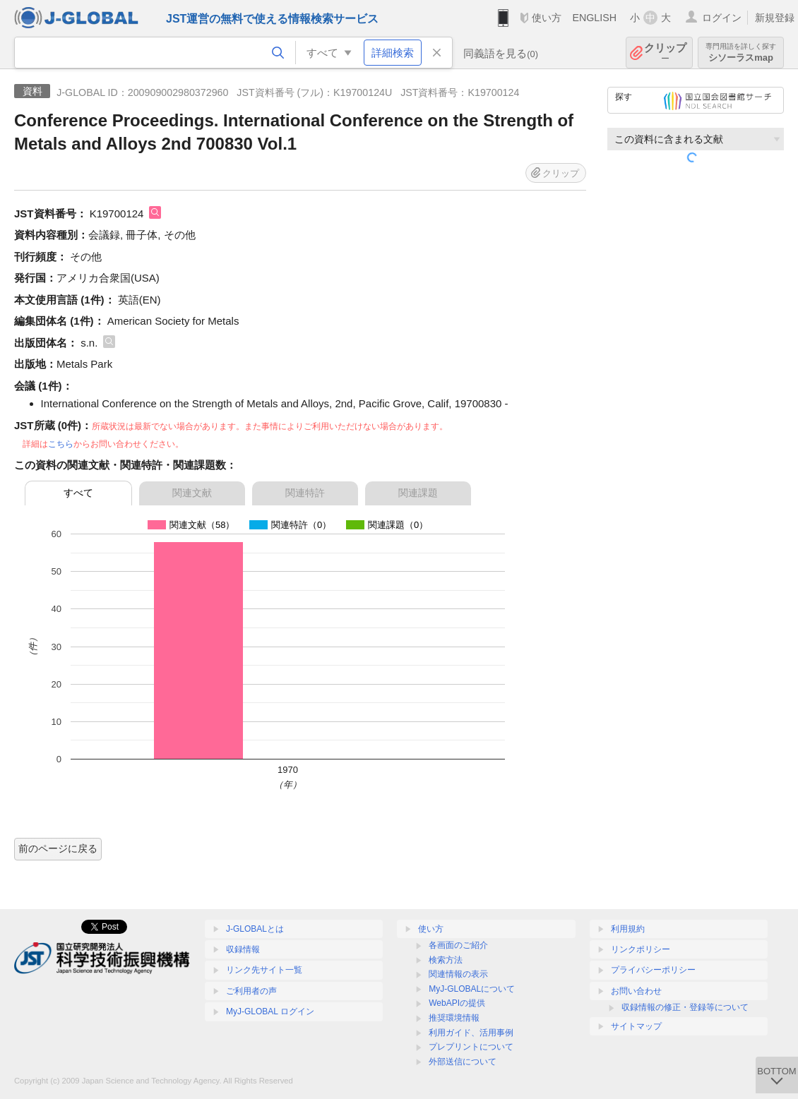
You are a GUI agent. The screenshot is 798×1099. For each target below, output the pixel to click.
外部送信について (462, 1062)
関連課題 (418, 492)
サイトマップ (636, 1026)
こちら (60, 444)
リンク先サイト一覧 (264, 970)
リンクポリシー (640, 949)
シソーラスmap (740, 52)
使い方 (546, 17)
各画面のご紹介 (458, 945)
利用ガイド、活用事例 (471, 1033)
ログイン (722, 17)
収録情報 (243, 949)
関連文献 (192, 492)
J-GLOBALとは (255, 929)
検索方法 (446, 960)
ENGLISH (594, 17)
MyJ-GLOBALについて (472, 989)
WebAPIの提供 (457, 1003)
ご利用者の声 (251, 991)
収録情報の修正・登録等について (685, 1007)
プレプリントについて (471, 1047)
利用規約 (628, 929)
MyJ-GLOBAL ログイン (270, 1011)
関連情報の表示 (458, 974)
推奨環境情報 (454, 1018)
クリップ (665, 53)
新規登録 (774, 17)
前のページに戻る (57, 848)
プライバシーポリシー (653, 970)
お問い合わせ (636, 991)
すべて (78, 492)
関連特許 (305, 492)
